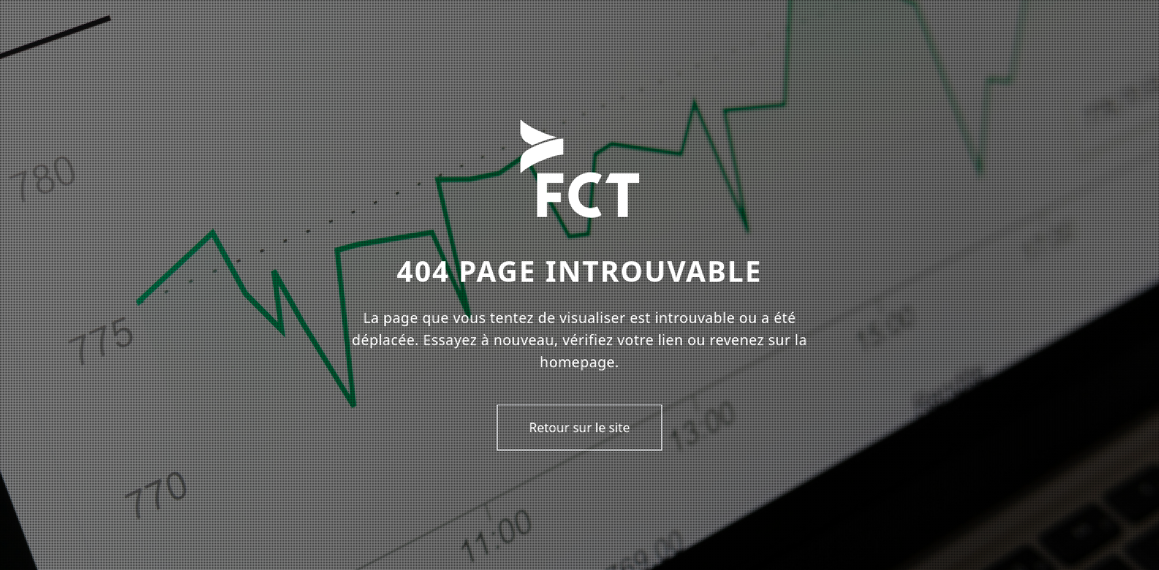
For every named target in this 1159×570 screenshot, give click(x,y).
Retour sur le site (579, 427)
